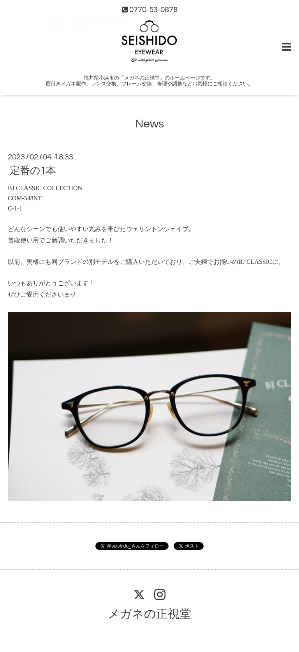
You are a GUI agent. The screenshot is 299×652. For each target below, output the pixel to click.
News (149, 124)
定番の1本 (33, 171)
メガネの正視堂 (149, 614)
